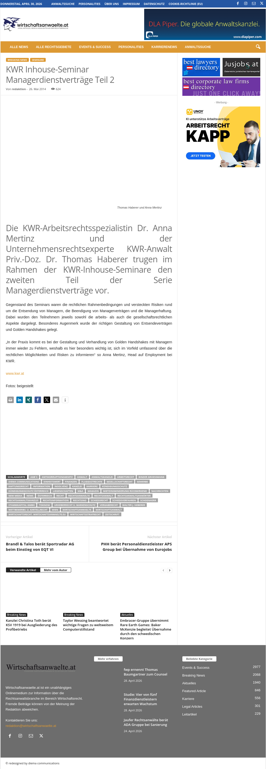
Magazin (93, 491)
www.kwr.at (15, 373)
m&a (80, 491)
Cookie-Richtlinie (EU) (186, 4)
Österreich (45, 495)
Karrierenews (164, 47)
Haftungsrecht (19, 486)
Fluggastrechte (91, 481)
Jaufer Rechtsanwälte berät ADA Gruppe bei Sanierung (146, 722)
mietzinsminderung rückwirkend (125, 491)
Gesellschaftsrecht (119, 481)
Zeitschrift (112, 514)
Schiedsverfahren (124, 500)
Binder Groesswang (151, 477)
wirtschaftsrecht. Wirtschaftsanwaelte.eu (37, 514)
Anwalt (82, 477)
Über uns (111, 4)
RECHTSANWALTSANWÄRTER (134, 495)
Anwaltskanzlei (102, 477)
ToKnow (44, 505)
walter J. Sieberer (133, 505)
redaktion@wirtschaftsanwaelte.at (31, 726)
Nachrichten (159, 491)
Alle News (19, 47)
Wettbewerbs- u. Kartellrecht (28, 509)
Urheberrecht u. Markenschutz (74, 505)
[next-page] (169, 570)
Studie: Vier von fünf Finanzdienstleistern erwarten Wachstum (140, 699)
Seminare (38, 60)
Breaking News (17, 60)
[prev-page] (163, 570)
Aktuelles (127, 615)
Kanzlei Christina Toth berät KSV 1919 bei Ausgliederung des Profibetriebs (31, 625)
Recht (60, 495)
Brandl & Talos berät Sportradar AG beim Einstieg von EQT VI (40, 546)
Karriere (92, 486)
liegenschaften (63, 491)
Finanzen (71, 481)
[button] (258, 47)
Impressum (131, 4)
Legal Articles (192, 706)
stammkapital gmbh (22, 505)
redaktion (19, 89)
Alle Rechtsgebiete (53, 47)
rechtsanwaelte (79, 495)
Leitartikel (189, 714)
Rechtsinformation (56, 500)
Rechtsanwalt (103, 495)
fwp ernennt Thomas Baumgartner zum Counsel (145, 672)
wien (55, 509)
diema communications (24, 481)
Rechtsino (79, 500)
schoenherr (148, 500)
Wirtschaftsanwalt (109, 509)
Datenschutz (154, 4)
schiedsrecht (99, 500)
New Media (15, 495)
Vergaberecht (109, 505)
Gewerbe (142, 481)
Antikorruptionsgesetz (57, 477)
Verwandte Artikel (23, 570)
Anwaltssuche (63, 4)
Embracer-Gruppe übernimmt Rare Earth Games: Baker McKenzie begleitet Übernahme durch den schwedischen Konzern (145, 629)
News (29, 495)
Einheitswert (52, 481)
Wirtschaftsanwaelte (77, 509)
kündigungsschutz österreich (29, 491)
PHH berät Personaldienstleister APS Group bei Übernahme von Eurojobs (136, 546)
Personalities (90, 4)
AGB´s (33, 477)
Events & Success (95, 47)
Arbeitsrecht (125, 477)
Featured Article (194, 691)
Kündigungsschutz (114, 486)
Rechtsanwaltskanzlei (23, 500)
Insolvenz (61, 486)
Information (41, 486)
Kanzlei (77, 486)
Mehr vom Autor (55, 570)
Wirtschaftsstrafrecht (85, 514)
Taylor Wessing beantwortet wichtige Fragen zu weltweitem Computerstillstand (88, 625)
